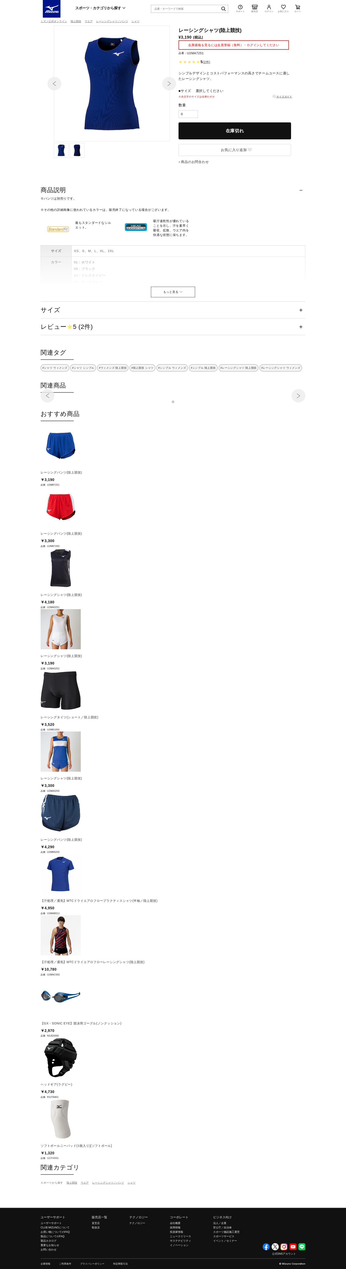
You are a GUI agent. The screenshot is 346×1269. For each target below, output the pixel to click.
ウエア (89, 21)
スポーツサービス (223, 1260)
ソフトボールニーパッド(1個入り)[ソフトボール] (76, 1169)
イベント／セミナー (225, 1264)
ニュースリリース (180, 1260)
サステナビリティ (180, 1264)
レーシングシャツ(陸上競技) (61, 618)
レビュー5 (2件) (67, 350)
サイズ (50, 333)
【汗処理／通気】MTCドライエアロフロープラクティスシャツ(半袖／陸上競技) (99, 924)
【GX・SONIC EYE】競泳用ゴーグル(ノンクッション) (81, 1047)
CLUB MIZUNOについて (55, 1251)
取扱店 (96, 1251)
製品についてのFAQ (52, 1260)
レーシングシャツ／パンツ (112, 21)
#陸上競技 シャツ (142, 391)
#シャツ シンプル (83, 391)
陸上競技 (76, 21)
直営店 (96, 1246)
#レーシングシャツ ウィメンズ (280, 391)
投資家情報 (176, 1255)
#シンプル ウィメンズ (172, 391)
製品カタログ (48, 1264)
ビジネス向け (222, 1241)
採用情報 (175, 1251)
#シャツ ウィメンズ (55, 391)
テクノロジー (138, 1241)
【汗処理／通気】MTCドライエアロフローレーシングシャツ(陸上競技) (93, 986)
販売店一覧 (99, 1241)
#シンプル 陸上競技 (203, 391)
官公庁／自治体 (222, 1251)
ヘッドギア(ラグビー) (56, 1108)
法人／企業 (219, 1246)
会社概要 (175, 1246)
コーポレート (179, 1241)
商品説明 (53, 213)
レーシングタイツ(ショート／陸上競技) (69, 741)
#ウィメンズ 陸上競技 (113, 391)
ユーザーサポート (53, 1241)
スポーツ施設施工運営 (226, 1255)
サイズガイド (282, 120)
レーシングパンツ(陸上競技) (61, 496)
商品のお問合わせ (195, 185)
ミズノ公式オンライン (54, 21)
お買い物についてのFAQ (55, 1255)
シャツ (135, 21)
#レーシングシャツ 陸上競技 (238, 391)
